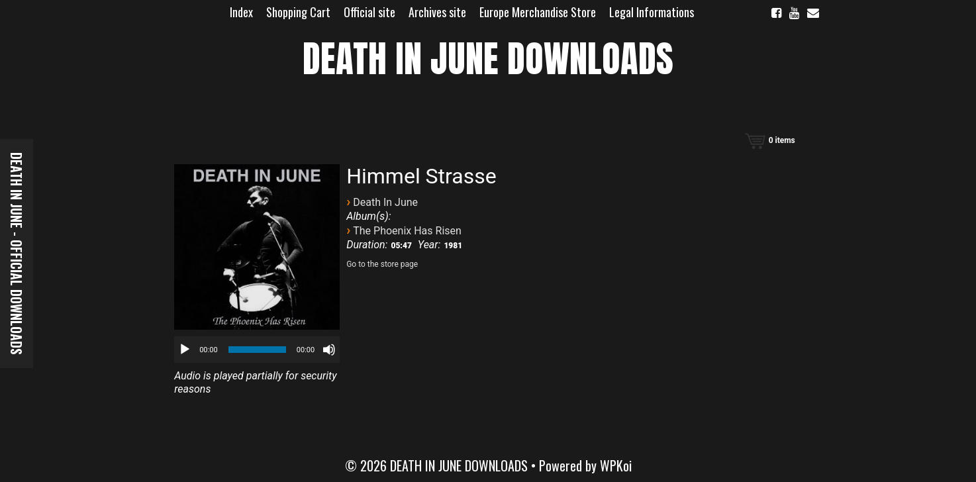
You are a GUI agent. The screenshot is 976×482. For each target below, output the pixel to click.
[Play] (184, 349)
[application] (257, 349)
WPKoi (616, 465)
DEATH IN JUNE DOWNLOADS (488, 58)
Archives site (437, 12)
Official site (369, 12)
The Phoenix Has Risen (407, 230)
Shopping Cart (298, 12)
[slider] (257, 349)
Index (241, 12)
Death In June (385, 202)
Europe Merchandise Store (537, 12)
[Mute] (329, 349)
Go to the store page (382, 264)
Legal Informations (651, 12)
